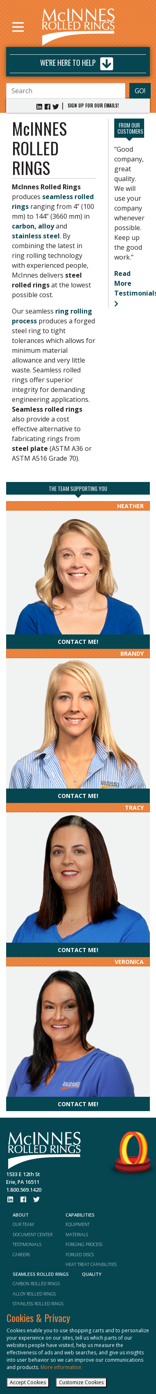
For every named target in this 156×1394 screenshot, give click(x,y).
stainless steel (36, 235)
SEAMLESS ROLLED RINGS (41, 1274)
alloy (46, 226)
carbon (23, 226)
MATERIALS (77, 1234)
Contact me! (78, 641)
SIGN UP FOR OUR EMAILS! (93, 105)
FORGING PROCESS (84, 1244)
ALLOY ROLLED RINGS (34, 1294)
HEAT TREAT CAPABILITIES (91, 1264)
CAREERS (21, 1254)
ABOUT (21, 1215)
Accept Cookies (28, 1382)
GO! (140, 90)
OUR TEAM (23, 1224)
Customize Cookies (81, 1382)
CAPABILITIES (80, 1215)
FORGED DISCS (80, 1254)
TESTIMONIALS (27, 1244)
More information (61, 1367)
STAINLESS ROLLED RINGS (38, 1303)
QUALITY (92, 1274)
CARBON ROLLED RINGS (36, 1283)
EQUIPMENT (78, 1224)
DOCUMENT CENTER (32, 1234)
